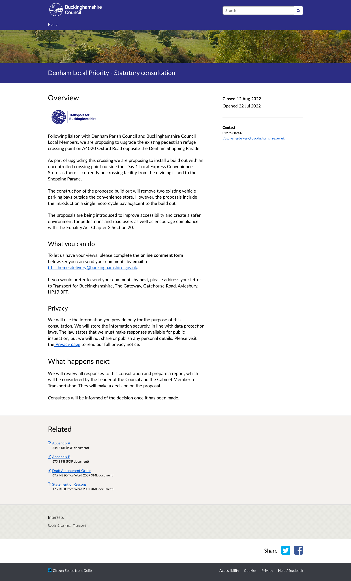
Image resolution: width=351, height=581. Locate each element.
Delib (87, 570)
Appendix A (59, 443)
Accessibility (229, 570)
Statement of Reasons (67, 484)
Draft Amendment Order (69, 470)
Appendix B (59, 457)
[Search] (298, 10)
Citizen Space (63, 570)
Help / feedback (290, 570)
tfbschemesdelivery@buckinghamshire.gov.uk (92, 267)
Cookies (250, 570)
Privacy (267, 570)
